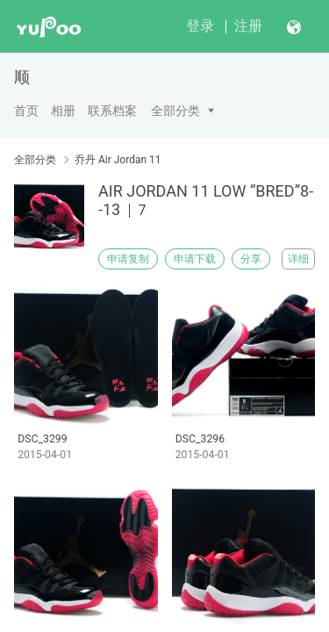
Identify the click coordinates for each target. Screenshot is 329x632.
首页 (26, 111)
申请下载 (195, 259)
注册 (248, 26)
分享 (250, 259)
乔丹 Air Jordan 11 (118, 160)
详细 (298, 259)
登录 (200, 26)
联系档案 (112, 111)
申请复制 (128, 259)
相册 (63, 111)
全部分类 (175, 111)
